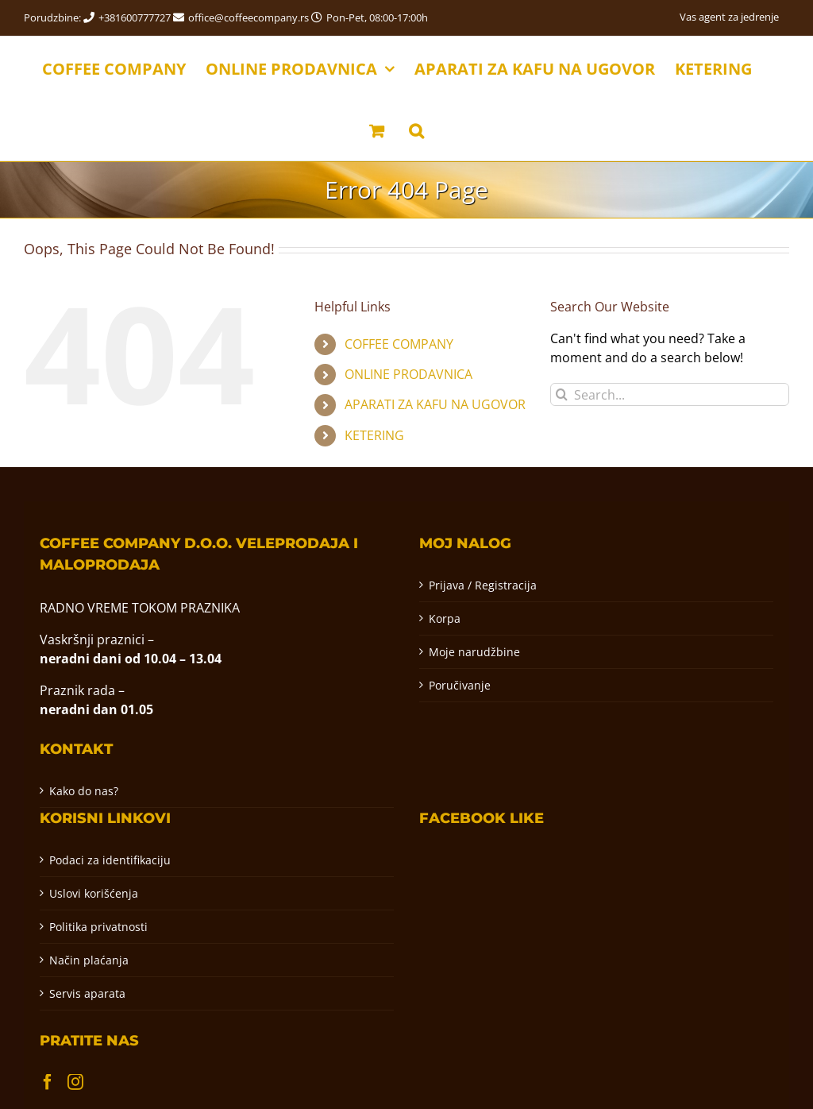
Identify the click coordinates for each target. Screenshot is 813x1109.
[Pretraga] (561, 394)
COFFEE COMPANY (399, 344)
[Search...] (669, 394)
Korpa (444, 618)
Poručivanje (460, 685)
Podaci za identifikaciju (110, 859)
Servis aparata (87, 993)
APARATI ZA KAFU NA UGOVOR (435, 404)
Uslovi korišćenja (93, 893)
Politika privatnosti (98, 926)
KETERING (374, 435)
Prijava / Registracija (483, 585)
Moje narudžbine (474, 651)
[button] (416, 129)
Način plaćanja (89, 960)
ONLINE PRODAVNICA (408, 374)
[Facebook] (48, 1082)
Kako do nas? (83, 790)
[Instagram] (75, 1082)
